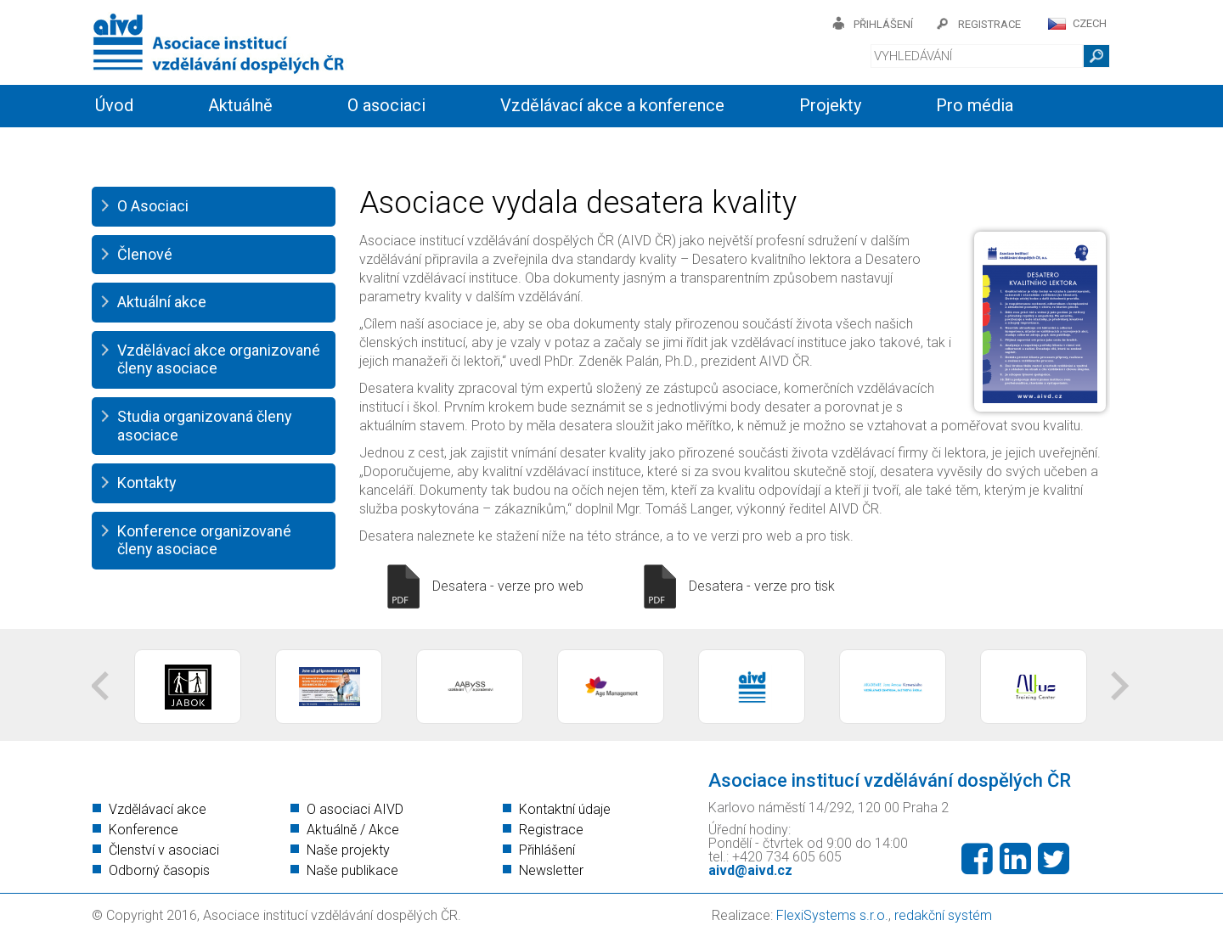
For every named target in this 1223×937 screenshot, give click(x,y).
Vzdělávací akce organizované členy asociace (218, 359)
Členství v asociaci (164, 850)
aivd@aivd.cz (750, 870)
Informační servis (159, 146)
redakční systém (943, 915)
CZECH (1090, 23)
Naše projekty (348, 850)
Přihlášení (547, 850)
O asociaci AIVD (355, 809)
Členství (329, 146)
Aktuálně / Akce (353, 830)
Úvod (114, 105)
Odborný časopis (159, 870)
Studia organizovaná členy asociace (204, 425)
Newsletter (551, 870)
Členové (144, 254)
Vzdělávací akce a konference (612, 105)
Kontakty (467, 146)
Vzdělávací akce (157, 809)
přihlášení (883, 24)
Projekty (830, 105)
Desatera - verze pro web (507, 586)
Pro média (974, 105)
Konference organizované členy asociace (204, 540)
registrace (989, 24)
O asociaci (386, 105)
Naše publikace (352, 870)
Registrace (551, 830)
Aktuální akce (161, 302)
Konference (143, 830)
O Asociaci (153, 206)
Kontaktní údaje (565, 809)
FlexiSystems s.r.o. (832, 915)
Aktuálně (240, 105)
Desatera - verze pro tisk (762, 586)
